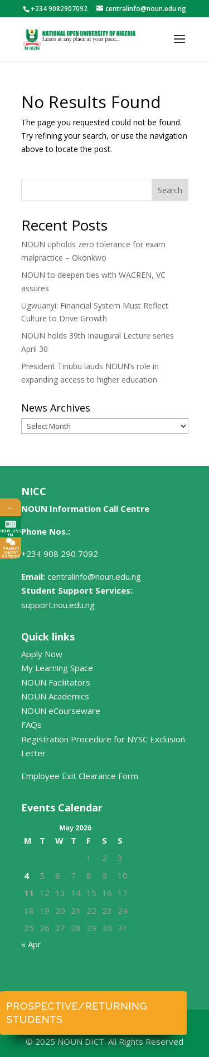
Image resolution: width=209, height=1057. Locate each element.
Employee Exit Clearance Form (79, 775)
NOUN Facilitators (55, 682)
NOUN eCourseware (60, 710)
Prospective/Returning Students (76, 1012)
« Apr (31, 944)
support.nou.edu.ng (58, 604)
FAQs (31, 724)
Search (170, 190)
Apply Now (41, 653)
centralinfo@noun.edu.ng (94, 576)
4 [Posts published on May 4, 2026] (26, 875)
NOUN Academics (55, 696)
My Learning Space (57, 667)
